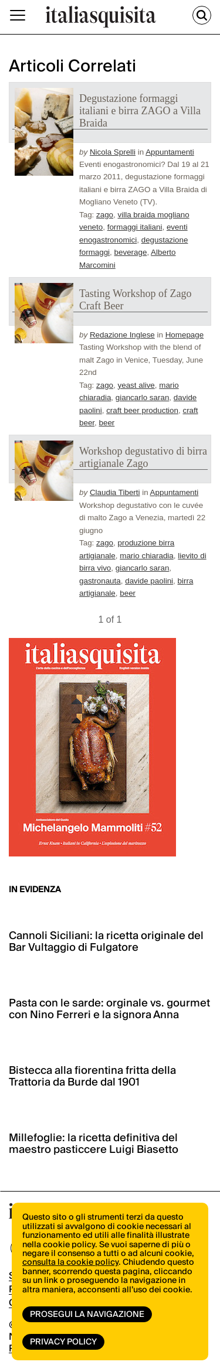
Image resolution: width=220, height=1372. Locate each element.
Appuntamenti (169, 152)
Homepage (184, 334)
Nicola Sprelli (113, 152)
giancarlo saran (143, 397)
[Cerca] (201, 15)
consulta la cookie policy (70, 1262)
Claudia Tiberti (115, 492)
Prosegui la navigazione (87, 1315)
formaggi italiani (135, 227)
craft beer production (142, 410)
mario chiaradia (147, 555)
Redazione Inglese (122, 334)
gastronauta (100, 580)
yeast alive (136, 385)
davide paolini (149, 580)
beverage (130, 252)
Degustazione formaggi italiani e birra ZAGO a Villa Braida (140, 111)
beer (107, 422)
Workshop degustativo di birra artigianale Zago (143, 457)
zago (104, 214)
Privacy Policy (63, 1342)
